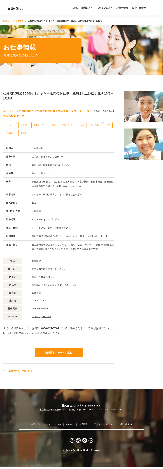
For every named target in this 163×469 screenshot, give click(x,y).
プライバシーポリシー (103, 424)
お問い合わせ (139, 7)
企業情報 (83, 424)
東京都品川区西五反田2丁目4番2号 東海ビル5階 (57, 285)
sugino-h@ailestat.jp (43, 316)
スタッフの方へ (105, 7)
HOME (74, 7)
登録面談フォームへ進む (59, 352)
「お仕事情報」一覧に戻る (23, 370)
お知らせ (70, 424)
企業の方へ (87, 7)
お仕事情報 (122, 7)
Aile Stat (21, 7)
